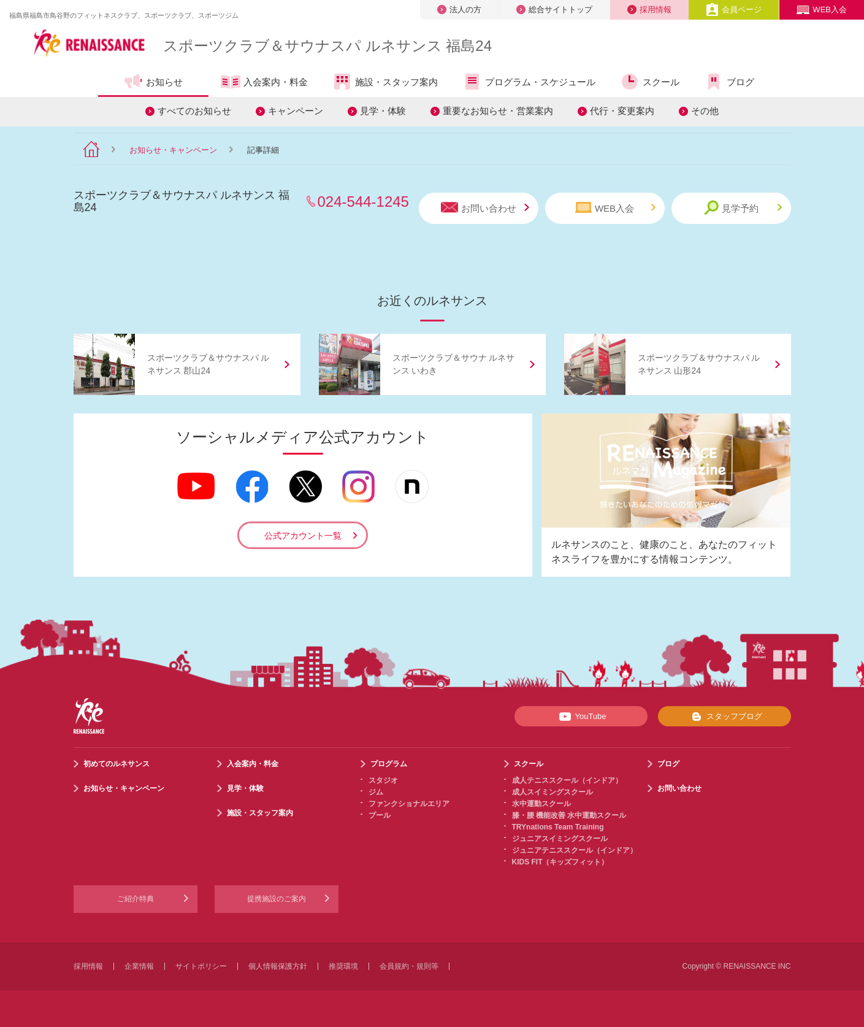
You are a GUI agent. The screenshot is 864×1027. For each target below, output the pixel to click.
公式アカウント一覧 (303, 535)
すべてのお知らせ (194, 111)
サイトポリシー (201, 966)
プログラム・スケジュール (528, 82)
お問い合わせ (485, 207)
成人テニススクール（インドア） (567, 780)
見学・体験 (383, 111)
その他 (705, 111)
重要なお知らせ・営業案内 (498, 111)
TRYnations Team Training (558, 827)
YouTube (580, 716)
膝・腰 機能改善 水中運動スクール (569, 815)
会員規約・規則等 (409, 966)
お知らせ (153, 82)
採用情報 (649, 9)
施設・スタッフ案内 (385, 82)
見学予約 (743, 207)
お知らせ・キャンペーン (173, 150)
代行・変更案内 (622, 111)
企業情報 (139, 966)
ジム (376, 792)
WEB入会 (822, 9)
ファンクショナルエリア (409, 803)
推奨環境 (343, 966)
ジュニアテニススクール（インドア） (574, 850)
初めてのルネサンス (116, 764)
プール (380, 815)
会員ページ (734, 9)
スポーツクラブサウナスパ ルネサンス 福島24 (327, 45)
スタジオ (383, 780)
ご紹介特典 (135, 898)
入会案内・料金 (264, 83)
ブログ (729, 82)
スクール (649, 82)
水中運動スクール (541, 803)
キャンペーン (295, 111)
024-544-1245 (363, 201)
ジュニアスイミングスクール (560, 838)
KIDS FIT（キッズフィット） (560, 862)
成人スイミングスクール (552, 792)
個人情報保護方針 (277, 966)
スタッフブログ (724, 716)
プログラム (388, 764)
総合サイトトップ (554, 9)
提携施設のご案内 (276, 898)
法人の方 (459, 9)
